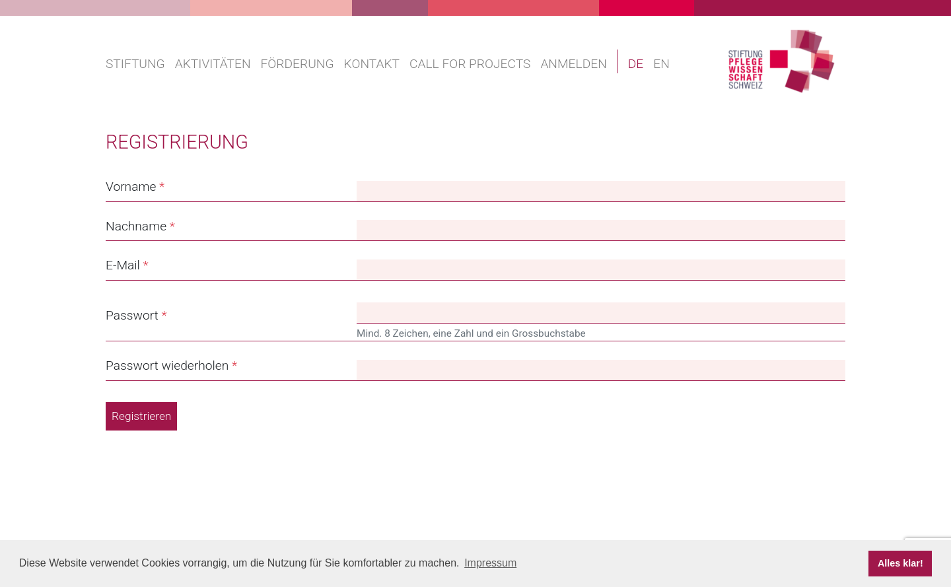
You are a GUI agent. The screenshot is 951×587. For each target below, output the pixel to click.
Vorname (131, 186)
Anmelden (573, 63)
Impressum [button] (490, 563)
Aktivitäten (213, 63)
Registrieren (141, 416)
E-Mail (123, 265)
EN (661, 63)
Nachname (136, 226)
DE (636, 63)
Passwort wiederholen (167, 365)
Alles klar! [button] (900, 563)
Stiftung (135, 63)
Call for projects (469, 63)
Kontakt (372, 63)
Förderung (297, 63)
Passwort (132, 315)
